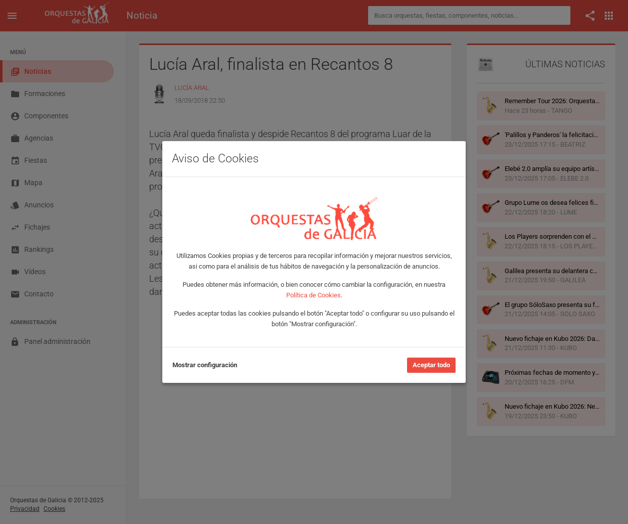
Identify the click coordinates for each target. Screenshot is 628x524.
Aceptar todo (431, 365)
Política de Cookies (313, 295)
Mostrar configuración (204, 365)
